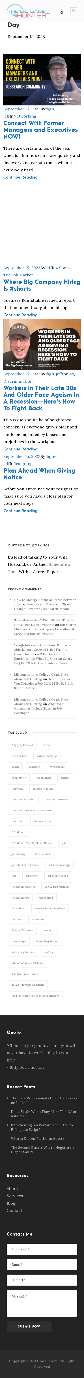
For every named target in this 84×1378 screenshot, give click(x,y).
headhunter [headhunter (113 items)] (19, 777)
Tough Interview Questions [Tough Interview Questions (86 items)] (28, 984)
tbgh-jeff (53, 373)
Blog (11, 1203)
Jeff (48, 267)
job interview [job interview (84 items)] (43, 854)
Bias (70, 373)
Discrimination (17, 381)
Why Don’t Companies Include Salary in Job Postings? (39, 708)
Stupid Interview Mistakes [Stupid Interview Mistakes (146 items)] (27, 963)
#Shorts (64, 267)
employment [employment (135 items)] (57, 766)
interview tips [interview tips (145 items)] (42, 821)
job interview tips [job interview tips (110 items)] (59, 865)
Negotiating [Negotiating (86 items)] (46, 897)
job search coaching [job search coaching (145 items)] (23, 886)
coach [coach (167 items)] (15, 766)
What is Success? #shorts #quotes (38, 1138)
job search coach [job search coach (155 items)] (58, 875)
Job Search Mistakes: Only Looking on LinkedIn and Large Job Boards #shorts (45, 629)
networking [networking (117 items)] (18, 908)
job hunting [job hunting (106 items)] (18, 854)
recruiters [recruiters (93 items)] (38, 919)
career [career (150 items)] (47, 745)
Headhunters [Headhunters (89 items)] (43, 777)
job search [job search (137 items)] (32, 875)
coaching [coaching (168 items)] (34, 766)
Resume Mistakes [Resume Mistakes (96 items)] (22, 930)
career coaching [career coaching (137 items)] (47, 756)
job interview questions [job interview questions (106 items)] (25, 865)
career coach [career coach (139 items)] (19, 756)
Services (15, 1195)
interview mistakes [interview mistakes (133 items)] (23, 799)
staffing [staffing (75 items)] (49, 952)
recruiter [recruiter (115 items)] (17, 919)
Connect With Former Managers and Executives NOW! (40, 130)
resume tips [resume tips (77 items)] (19, 941)
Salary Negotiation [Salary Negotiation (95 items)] (47, 941)
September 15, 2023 (22, 108)
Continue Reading (20, 177)
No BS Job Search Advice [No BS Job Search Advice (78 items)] (50, 908)
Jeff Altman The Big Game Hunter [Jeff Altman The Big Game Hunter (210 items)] (32, 843)
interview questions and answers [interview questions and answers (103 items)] (31, 810)
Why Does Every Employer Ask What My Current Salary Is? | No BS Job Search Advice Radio (43, 658)
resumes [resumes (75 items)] (48, 930)
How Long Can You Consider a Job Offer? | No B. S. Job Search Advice (43, 683)
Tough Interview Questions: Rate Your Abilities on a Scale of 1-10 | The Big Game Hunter (43, 649)
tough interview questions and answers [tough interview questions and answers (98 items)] (35, 995)
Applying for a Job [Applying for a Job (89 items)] (22, 745)
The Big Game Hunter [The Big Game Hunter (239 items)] (25, 974)
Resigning (23, 463)
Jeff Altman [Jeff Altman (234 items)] (18, 832)
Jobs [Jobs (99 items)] (14, 875)
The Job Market (18, 274)
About (12, 1188)
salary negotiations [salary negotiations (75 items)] (23, 952)
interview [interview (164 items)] (17, 788)
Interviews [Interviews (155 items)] (18, 821)
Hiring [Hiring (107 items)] (65, 777)
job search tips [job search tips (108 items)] (20, 897)
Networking (24, 116)
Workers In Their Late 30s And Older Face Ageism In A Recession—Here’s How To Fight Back (41, 398)
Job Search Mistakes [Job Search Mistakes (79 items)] (57, 886)
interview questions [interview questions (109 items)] (56, 799)
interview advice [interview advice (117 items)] (43, 788)
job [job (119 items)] (64, 843)
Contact (14, 1210)
